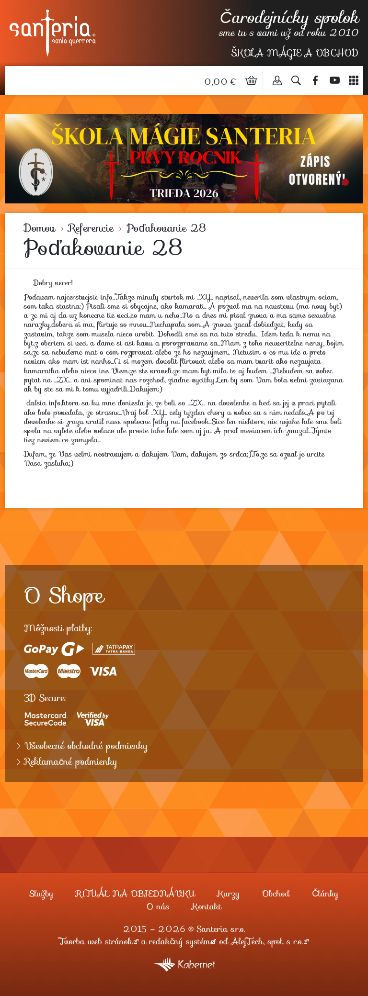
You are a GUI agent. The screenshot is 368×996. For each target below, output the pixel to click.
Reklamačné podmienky (70, 762)
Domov (40, 228)
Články (325, 893)
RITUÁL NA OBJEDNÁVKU (135, 893)
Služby (41, 893)
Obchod (276, 893)
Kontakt (206, 906)
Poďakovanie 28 (166, 228)
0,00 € (221, 82)
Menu (353, 80)
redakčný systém (180, 941)
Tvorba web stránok (96, 941)
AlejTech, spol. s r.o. (267, 941)
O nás (158, 906)
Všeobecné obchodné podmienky (86, 746)
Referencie (91, 228)
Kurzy (228, 893)
